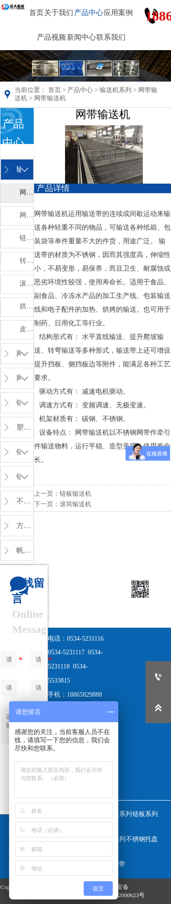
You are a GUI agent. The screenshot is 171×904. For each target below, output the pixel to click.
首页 (54, 90)
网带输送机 (50, 98)
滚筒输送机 (75, 504)
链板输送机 (75, 493)
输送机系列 (115, 90)
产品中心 (80, 90)
